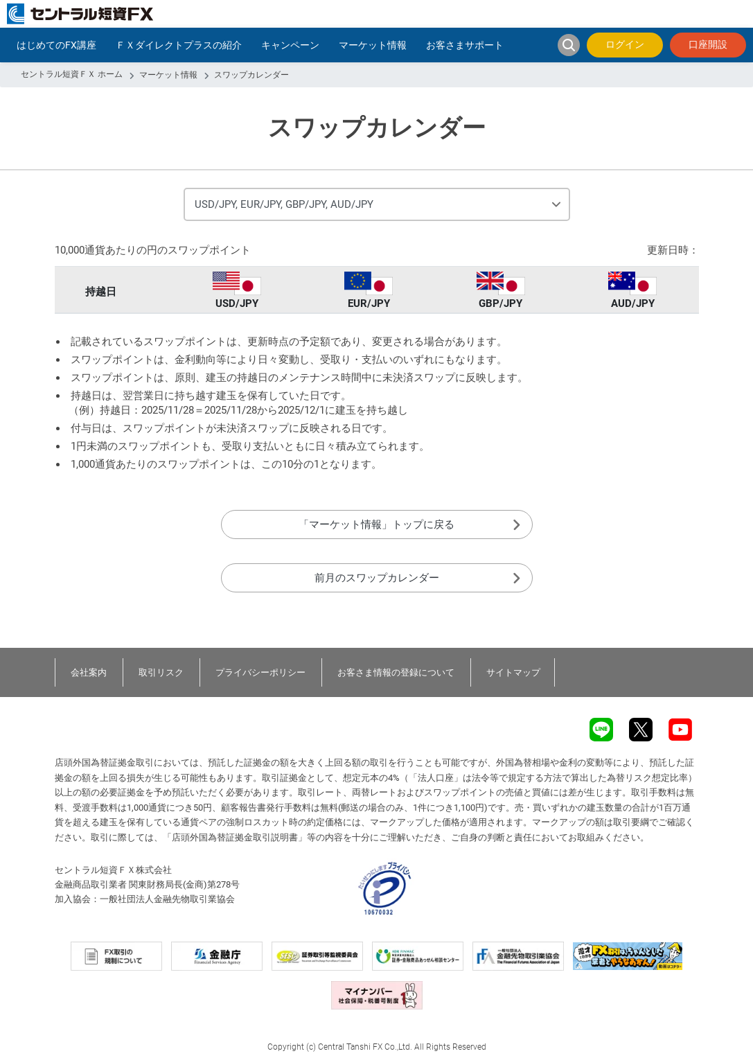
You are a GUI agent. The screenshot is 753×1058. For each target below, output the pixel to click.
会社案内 (89, 672)
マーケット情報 (168, 75)
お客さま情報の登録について (395, 672)
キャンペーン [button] (290, 45)
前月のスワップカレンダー (377, 578)
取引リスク (161, 672)
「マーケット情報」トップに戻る (376, 524)
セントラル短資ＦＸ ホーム (72, 74)
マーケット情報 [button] (373, 45)
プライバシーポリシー (260, 672)
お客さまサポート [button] (465, 45)
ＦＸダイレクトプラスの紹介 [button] (179, 45)
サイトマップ (513, 672)
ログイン (624, 44)
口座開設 (708, 44)
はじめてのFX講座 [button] (56, 45)
